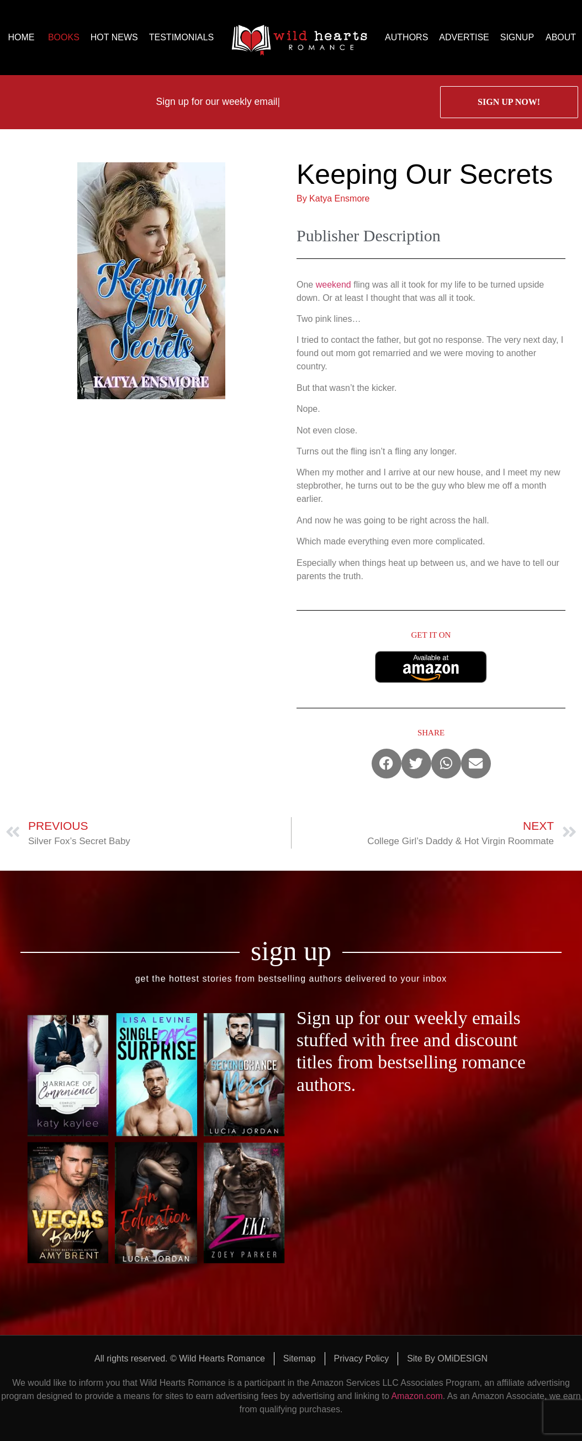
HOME (21, 37)
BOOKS (64, 37)
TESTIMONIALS (181, 37)
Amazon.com (416, 1396)
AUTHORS (406, 37)
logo (299, 37)
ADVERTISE (464, 37)
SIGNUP (517, 37)
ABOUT (561, 37)
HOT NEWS (114, 37)
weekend (333, 284)
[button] (386, 763)
